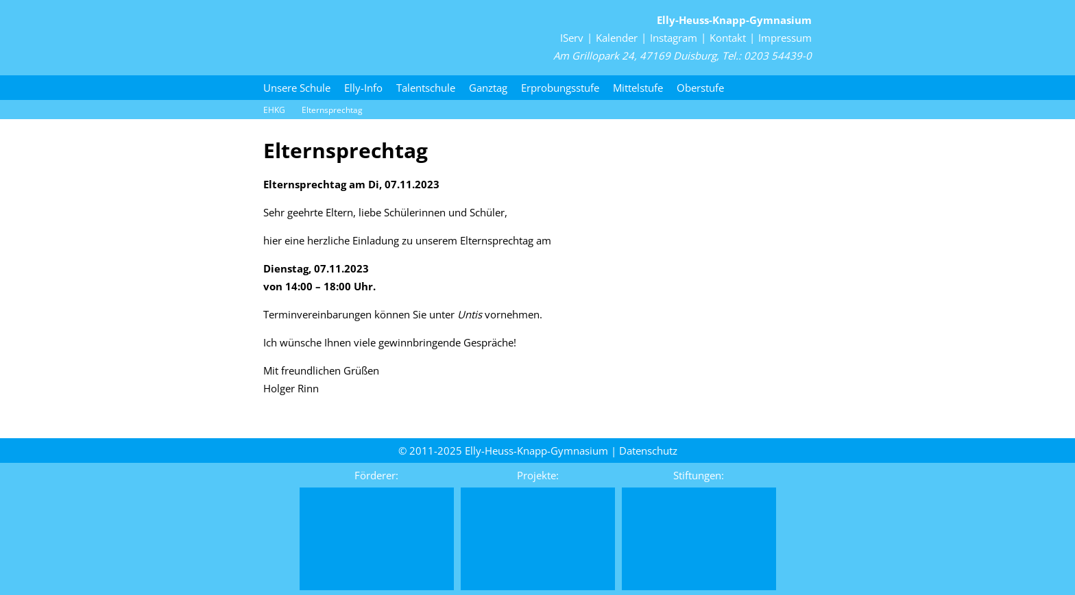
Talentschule (425, 87)
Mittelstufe (638, 87)
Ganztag (488, 87)
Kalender (617, 38)
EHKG (274, 110)
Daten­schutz (648, 450)
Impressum (785, 38)
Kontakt (728, 38)
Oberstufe (700, 87)
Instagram (673, 38)
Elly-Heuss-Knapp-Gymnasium (734, 20)
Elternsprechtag (332, 110)
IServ (571, 38)
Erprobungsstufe (560, 87)
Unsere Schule (296, 87)
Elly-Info (363, 87)
